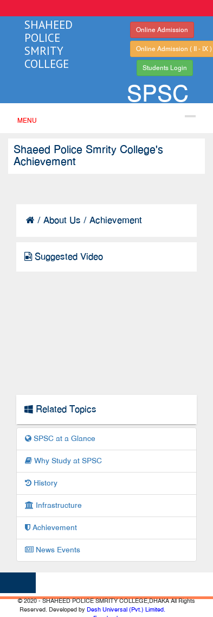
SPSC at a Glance (60, 438)
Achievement (51, 527)
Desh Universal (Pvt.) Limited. (126, 609)
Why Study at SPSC (63, 460)
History (41, 483)
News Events (52, 550)
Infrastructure (53, 505)
